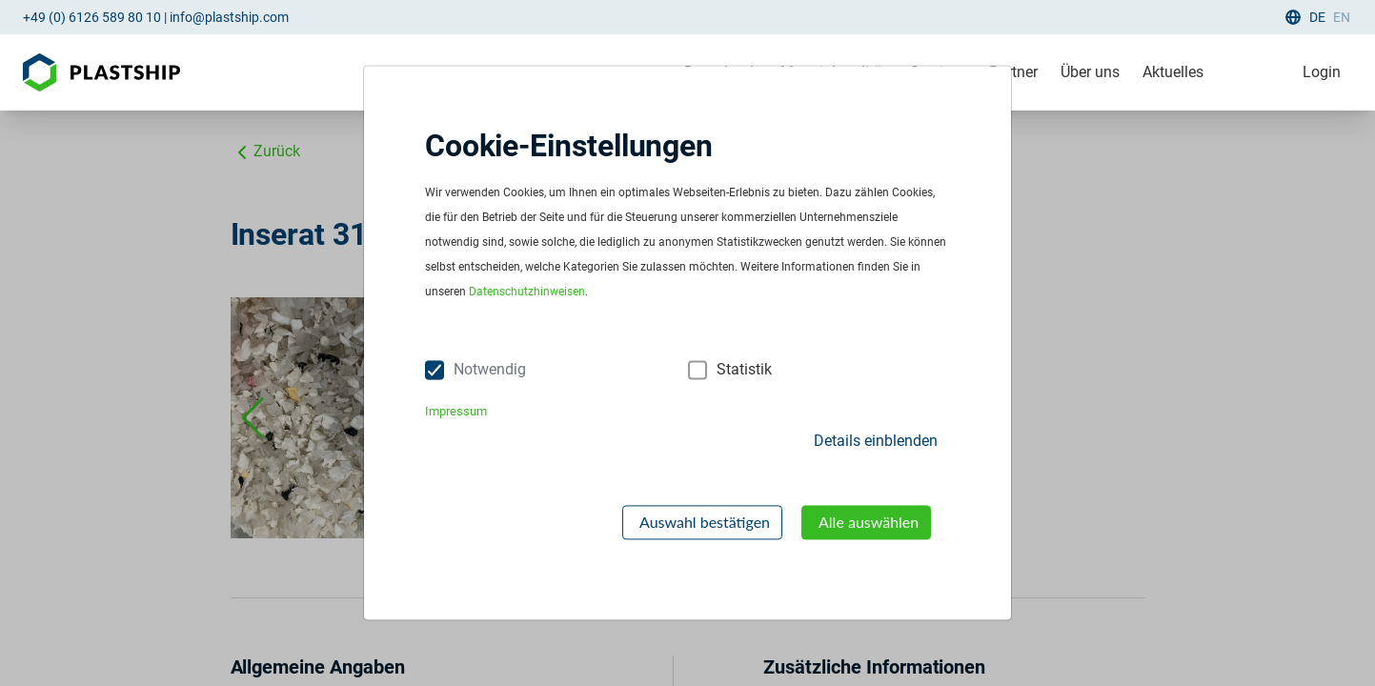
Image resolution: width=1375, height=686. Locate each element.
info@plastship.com (229, 17)
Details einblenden (876, 441)
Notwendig (490, 370)
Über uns (1090, 72)
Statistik (744, 370)
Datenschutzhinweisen (527, 292)
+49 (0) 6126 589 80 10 (92, 17)
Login (1322, 72)
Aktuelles (1172, 72)
